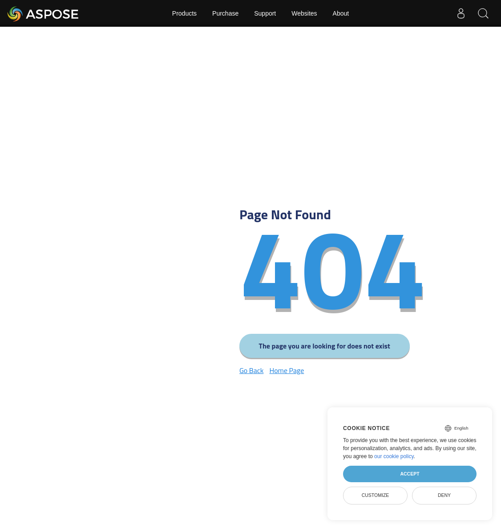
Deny (444, 495)
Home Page (286, 370)
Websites (304, 13)
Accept (409, 473)
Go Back (251, 370)
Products (184, 13)
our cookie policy (394, 456)
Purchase (225, 13)
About (341, 13)
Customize (375, 495)
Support (265, 13)
